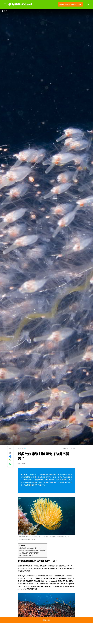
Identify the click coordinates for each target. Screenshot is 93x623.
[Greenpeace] (20, 7)
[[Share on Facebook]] (10, 456)
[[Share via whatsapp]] (10, 464)
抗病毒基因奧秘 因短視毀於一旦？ (30, 548)
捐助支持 (46, 620)
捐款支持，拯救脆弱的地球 (70, 4)
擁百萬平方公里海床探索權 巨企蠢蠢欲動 (33, 550)
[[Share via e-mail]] (10, 452)
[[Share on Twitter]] (10, 460)
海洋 (24, 448)
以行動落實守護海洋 (26, 555)
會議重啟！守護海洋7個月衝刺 (29, 553)
